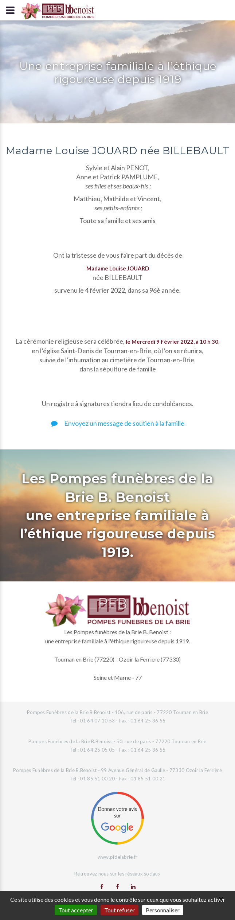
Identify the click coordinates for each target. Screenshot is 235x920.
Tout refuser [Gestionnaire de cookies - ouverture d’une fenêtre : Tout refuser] (119, 910)
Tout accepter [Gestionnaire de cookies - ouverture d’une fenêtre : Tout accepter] (75, 910)
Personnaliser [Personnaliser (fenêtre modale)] (163, 910)
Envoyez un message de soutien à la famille (117, 423)
